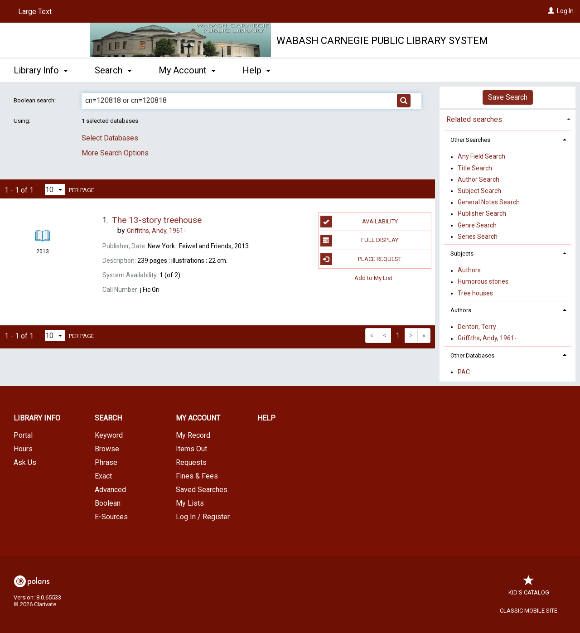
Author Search (478, 179)
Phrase (106, 462)
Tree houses (475, 293)
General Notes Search (489, 202)
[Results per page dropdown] (55, 189)
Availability (359, 221)
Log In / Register (203, 516)
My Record (193, 435)
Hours (23, 449)
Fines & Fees (197, 476)
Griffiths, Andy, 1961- (487, 338)
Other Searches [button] (470, 139)
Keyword (109, 435)
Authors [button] (460, 310)
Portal (23, 435)
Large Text (35, 11)
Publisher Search (482, 213)
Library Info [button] (41, 70)
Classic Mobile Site (528, 610)
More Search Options (115, 153)
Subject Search (479, 190)
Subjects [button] (462, 253)
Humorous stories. (484, 281)
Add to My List (373, 278)
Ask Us (25, 462)
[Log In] (551, 10)
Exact (103, 476)
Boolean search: (35, 100)
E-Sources (111, 516)
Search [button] (113, 70)
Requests (191, 462)
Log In (565, 10)
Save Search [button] (507, 97)
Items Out (191, 449)
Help (266, 418)
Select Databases (110, 138)
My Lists (190, 503)
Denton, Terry (477, 326)
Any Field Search (481, 156)
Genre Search (477, 225)
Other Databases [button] (472, 355)
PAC (464, 372)
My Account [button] (187, 70)
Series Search (478, 236)
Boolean (108, 503)
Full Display (359, 240)
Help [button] (256, 70)
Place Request (361, 259)
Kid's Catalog (528, 588)
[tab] (507, 118)
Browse (107, 449)
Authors (469, 270)
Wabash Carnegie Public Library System (382, 40)
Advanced (110, 489)
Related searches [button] (474, 119)
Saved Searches (201, 489)
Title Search (475, 168)
